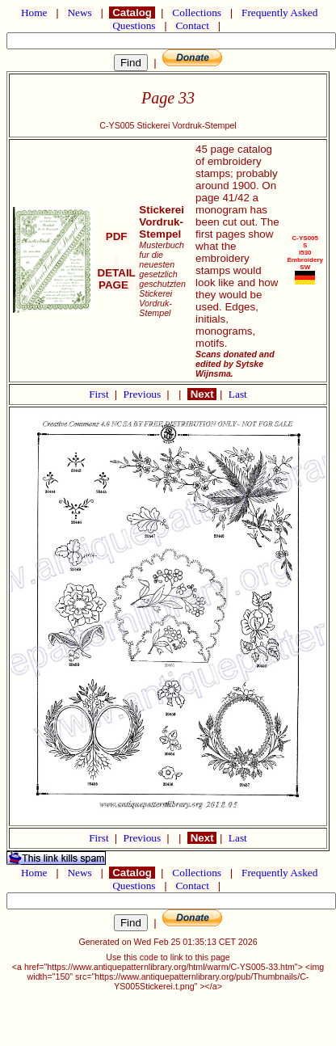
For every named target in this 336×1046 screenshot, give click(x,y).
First (100, 394)
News (79, 12)
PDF (116, 236)
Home (34, 12)
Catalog (131, 12)
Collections (197, 12)
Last (238, 394)
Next (201, 394)
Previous (144, 394)
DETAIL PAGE (117, 273)
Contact (192, 25)
